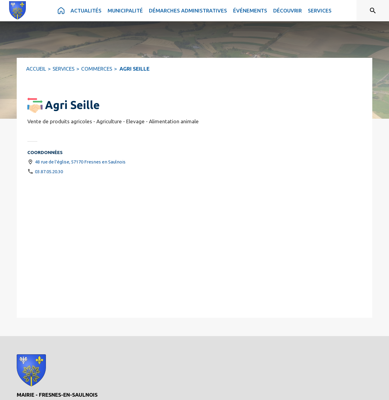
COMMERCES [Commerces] (96, 69)
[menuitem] (61, 10)
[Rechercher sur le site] (373, 11)
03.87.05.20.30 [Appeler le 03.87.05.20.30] (49, 171)
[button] (35, 105)
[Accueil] (17, 10)
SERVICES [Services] (63, 69)
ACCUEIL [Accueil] (36, 69)
